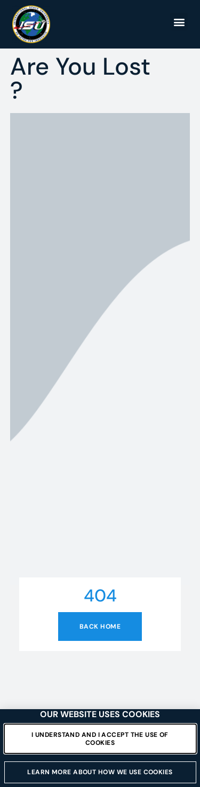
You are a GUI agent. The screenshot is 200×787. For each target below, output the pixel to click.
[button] (179, 21)
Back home (100, 626)
